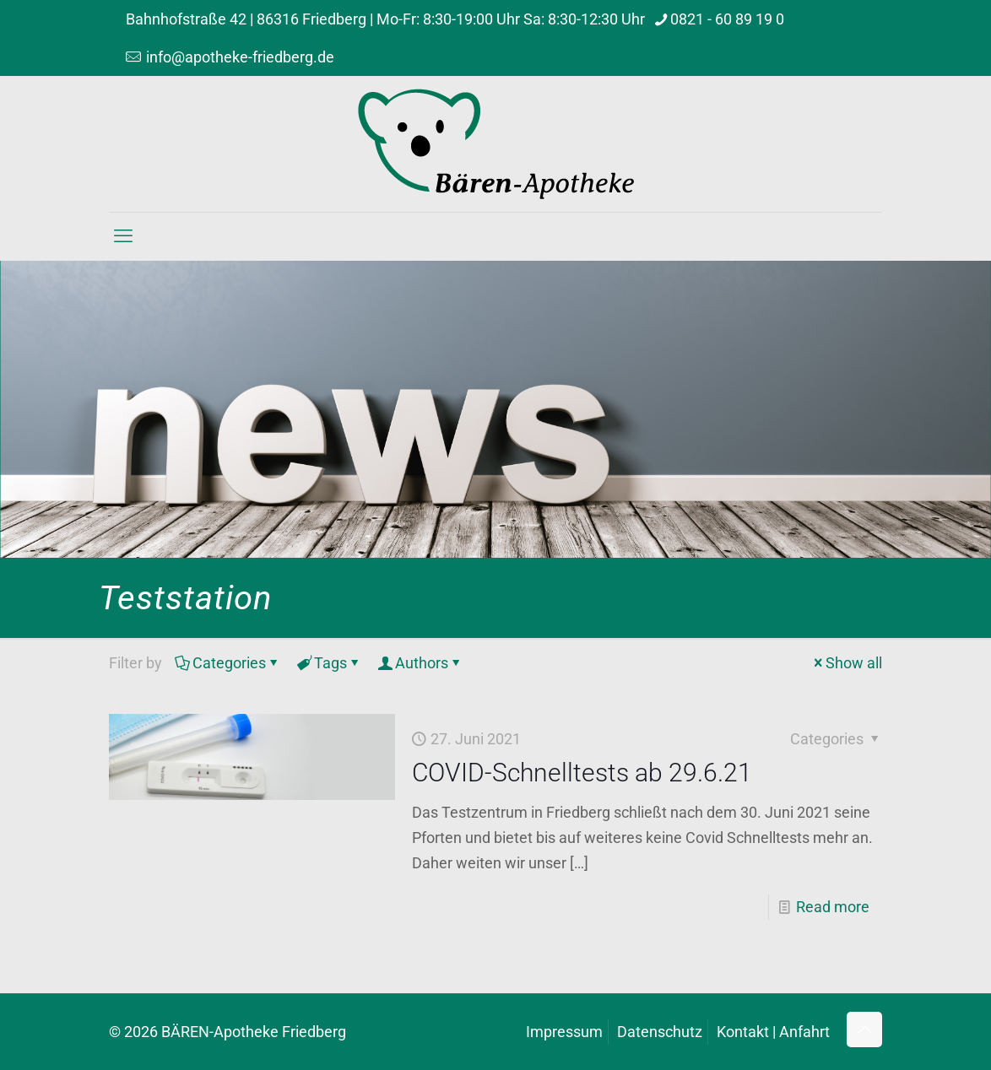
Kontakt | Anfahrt (773, 1031)
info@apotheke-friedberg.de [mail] (238, 57)
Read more (832, 907)
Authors (420, 663)
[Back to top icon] (864, 1029)
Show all (846, 663)
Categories (228, 663)
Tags (329, 663)
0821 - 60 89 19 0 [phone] (727, 19)
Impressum (564, 1031)
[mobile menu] (123, 236)
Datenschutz (659, 1031)
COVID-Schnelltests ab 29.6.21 (582, 772)
